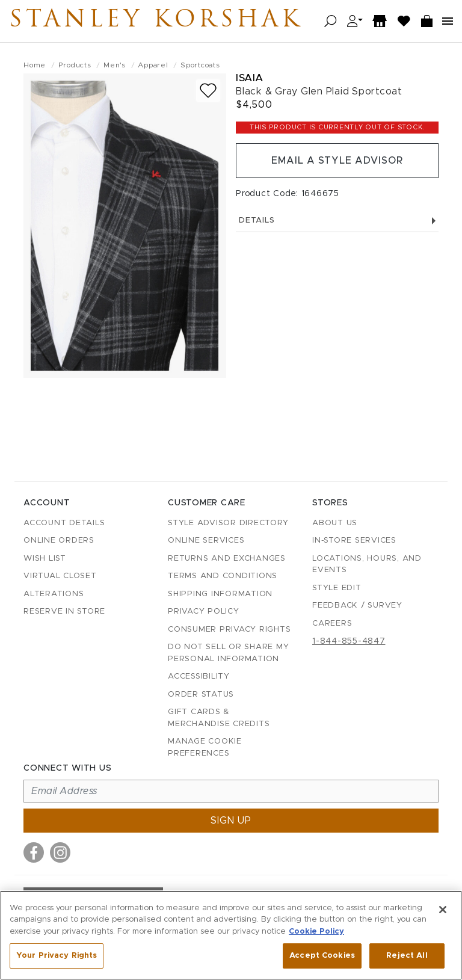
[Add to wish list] (208, 90)
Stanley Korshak (156, 21)
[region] (231, 935)
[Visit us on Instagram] (60, 852)
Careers (332, 623)
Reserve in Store (64, 611)
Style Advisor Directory (228, 523)
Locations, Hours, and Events (367, 565)
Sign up (231, 820)
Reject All (406, 956)
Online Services (206, 540)
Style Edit (337, 588)
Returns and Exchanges (227, 558)
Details (337, 220)
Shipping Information (220, 594)
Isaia (249, 78)
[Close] (443, 909)
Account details (64, 523)
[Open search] (330, 21)
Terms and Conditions (222, 576)
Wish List (44, 558)
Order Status (201, 694)
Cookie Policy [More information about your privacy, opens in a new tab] (316, 931)
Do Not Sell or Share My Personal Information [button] (228, 653)
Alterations (53, 594)
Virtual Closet (60, 576)
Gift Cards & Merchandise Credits (219, 718)
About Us (334, 523)
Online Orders (58, 540)
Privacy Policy (203, 611)
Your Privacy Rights (56, 956)
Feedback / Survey (357, 605)
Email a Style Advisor (337, 160)
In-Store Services (354, 540)
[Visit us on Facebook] (33, 852)
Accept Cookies (322, 956)
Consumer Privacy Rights (229, 629)
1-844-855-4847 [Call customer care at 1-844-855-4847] (349, 641)
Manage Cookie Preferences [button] (205, 747)
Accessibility (199, 676)
